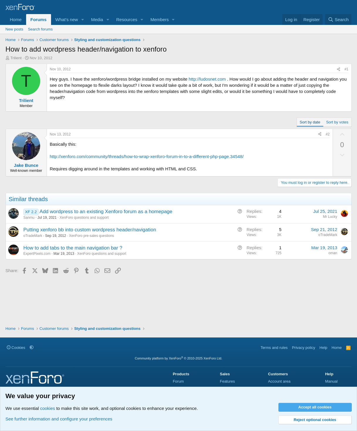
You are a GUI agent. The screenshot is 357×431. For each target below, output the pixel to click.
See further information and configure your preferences (59, 418)
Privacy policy (303, 347)
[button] (82, 19)
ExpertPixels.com (37, 254)
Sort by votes (337, 122)
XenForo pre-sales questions (91, 236)
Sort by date (310, 122)
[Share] (338, 69)
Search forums (40, 29)
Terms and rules (273, 347)
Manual (331, 381)
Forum (178, 381)
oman (332, 253)
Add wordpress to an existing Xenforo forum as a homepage (106, 211)
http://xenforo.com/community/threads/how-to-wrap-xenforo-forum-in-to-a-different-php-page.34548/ (147, 156)
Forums (39, 19)
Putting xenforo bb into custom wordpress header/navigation (89, 230)
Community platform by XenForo (178, 358)
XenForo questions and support (84, 218)
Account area (279, 381)
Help (323, 347)
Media (97, 19)
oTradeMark (32, 236)
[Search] (338, 19)
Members (159, 19)
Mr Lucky (330, 217)
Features (227, 381)
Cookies (16, 347)
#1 (346, 69)
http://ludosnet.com (207, 79)
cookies (47, 408)
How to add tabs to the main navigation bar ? (72, 248)
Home (16, 19)
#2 (327, 134)
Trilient (16, 58)
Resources (126, 19)
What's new (66, 19)
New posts (14, 29)
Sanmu (29, 218)
